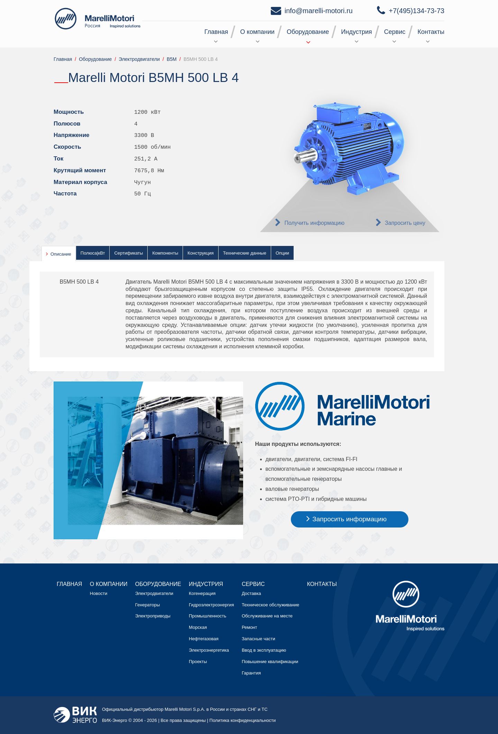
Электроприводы (152, 615)
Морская (198, 627)
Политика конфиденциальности (243, 720)
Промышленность (207, 615)
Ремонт (249, 627)
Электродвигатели (154, 593)
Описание (60, 254)
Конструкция (200, 253)
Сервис (395, 31)
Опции (282, 253)
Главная (216, 31)
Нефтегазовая (204, 638)
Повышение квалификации (270, 661)
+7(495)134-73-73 (416, 11)
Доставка (251, 593)
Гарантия (251, 673)
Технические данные (244, 253)
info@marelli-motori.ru (319, 11)
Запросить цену (405, 223)
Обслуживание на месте (267, 615)
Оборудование (308, 31)
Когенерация (202, 593)
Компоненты (165, 253)
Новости (98, 593)
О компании (257, 31)
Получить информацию (314, 223)
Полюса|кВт (93, 253)
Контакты (430, 31)
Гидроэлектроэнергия (211, 604)
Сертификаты (128, 253)
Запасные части (258, 638)
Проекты (198, 661)
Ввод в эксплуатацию (264, 650)
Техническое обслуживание (270, 604)
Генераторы (147, 604)
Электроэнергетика (209, 650)
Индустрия (356, 31)
